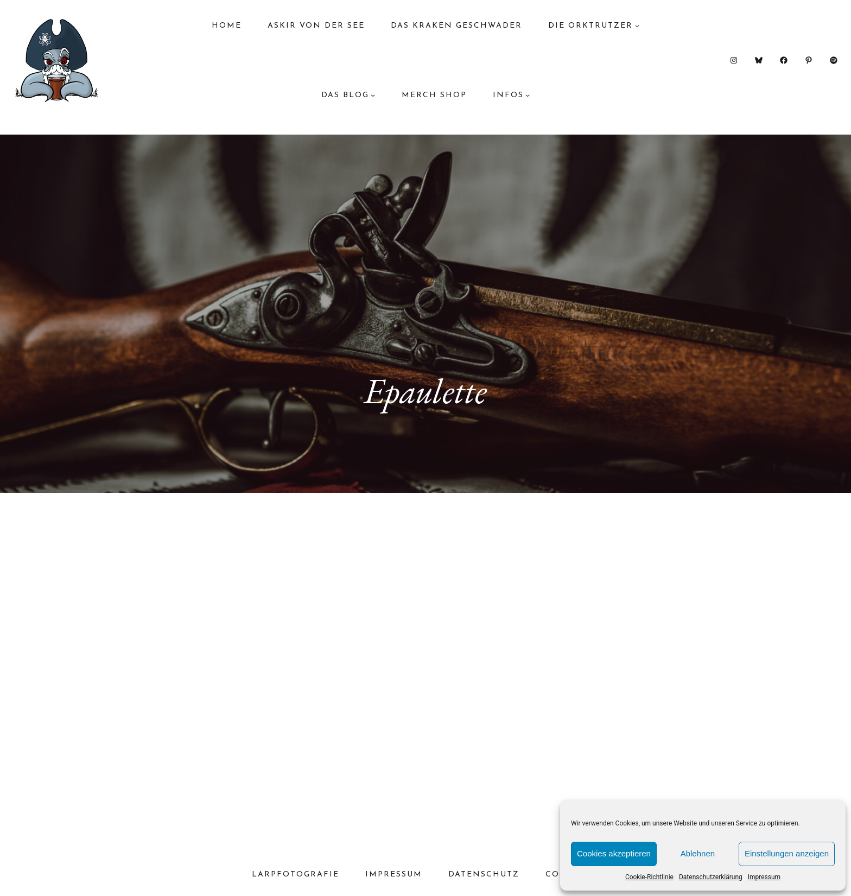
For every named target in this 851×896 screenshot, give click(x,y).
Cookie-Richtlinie (649, 877)
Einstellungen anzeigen (787, 853)
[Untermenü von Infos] (527, 95)
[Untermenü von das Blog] (373, 95)
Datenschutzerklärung (710, 877)
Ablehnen (698, 853)
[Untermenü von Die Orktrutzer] (637, 25)
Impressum (764, 877)
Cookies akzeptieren (614, 853)
